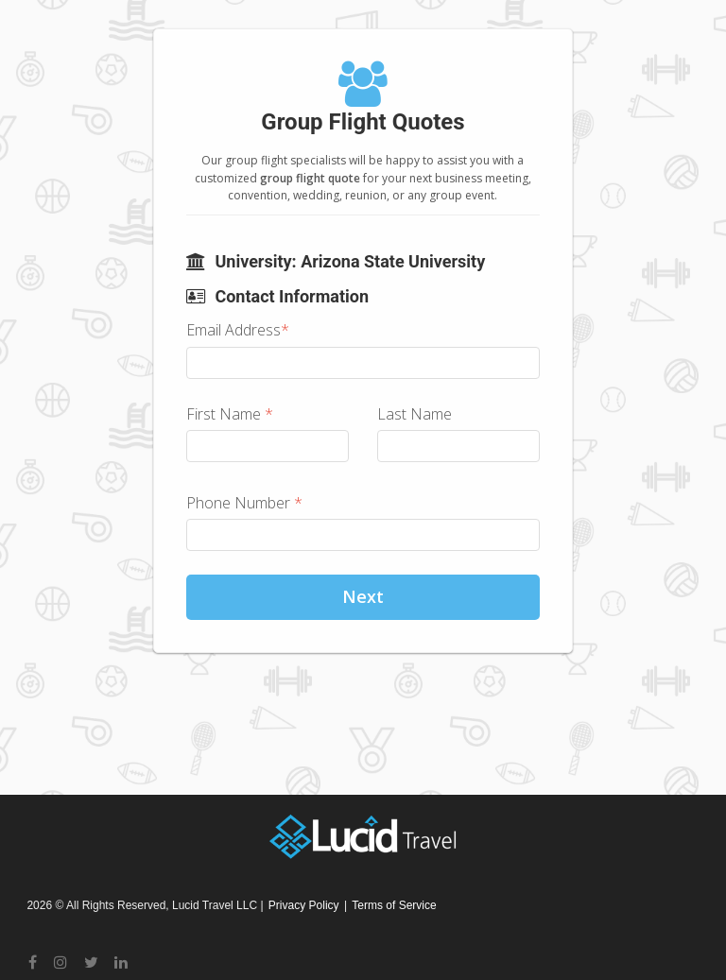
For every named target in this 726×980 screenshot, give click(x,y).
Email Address (237, 329)
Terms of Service (394, 905)
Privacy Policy (303, 905)
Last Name (414, 414)
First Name (229, 414)
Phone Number (244, 502)
